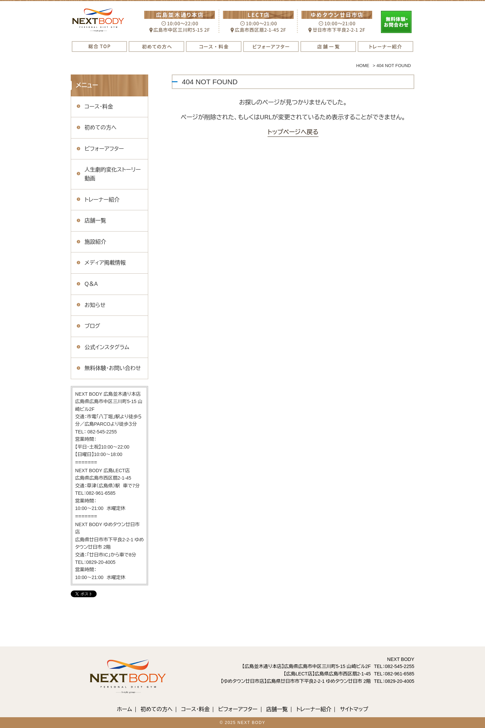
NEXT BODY (251, 723)
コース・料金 (99, 107)
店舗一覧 (95, 220)
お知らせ (95, 305)
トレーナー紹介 (102, 200)
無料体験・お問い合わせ (113, 368)
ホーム (124, 709)
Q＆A (91, 284)
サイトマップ (354, 709)
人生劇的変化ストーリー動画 (113, 174)
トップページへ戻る (292, 132)
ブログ (92, 326)
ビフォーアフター (104, 149)
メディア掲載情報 (105, 263)
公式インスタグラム (107, 347)
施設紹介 (95, 242)
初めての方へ (101, 127)
